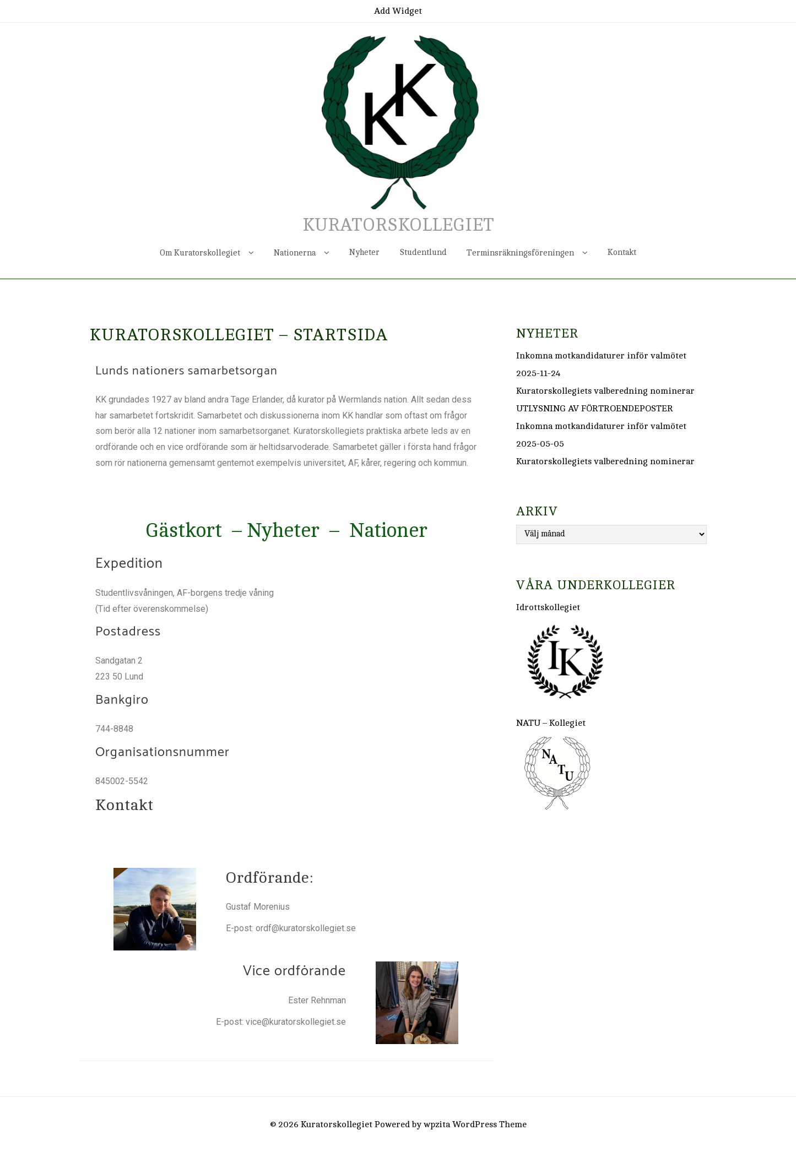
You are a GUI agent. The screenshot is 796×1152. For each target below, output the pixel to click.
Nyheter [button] (283, 530)
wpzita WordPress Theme (475, 1124)
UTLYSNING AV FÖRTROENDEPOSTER (594, 409)
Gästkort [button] (183, 530)
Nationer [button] (388, 530)
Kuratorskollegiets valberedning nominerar (605, 391)
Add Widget (398, 11)
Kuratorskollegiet (398, 225)
